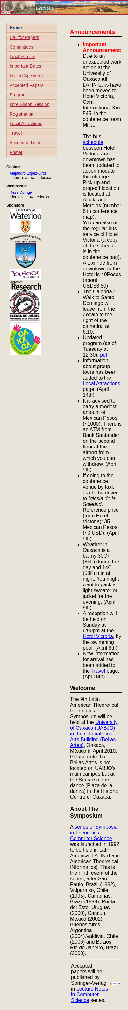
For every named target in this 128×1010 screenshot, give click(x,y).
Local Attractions (26, 123)
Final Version (22, 56)
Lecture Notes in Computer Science (89, 994)
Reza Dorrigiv (21, 192)
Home (16, 27)
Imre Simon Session (29, 104)
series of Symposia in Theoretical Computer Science (93, 832)
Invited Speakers (26, 75)
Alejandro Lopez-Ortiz (28, 173)
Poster (16, 152)
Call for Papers (24, 37)
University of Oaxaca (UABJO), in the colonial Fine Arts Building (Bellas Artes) (93, 734)
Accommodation (25, 142)
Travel (16, 133)
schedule (93, 142)
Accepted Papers (27, 85)
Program (18, 94)
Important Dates (25, 66)
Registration (21, 114)
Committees (21, 46)
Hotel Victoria (98, 636)
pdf (103, 355)
